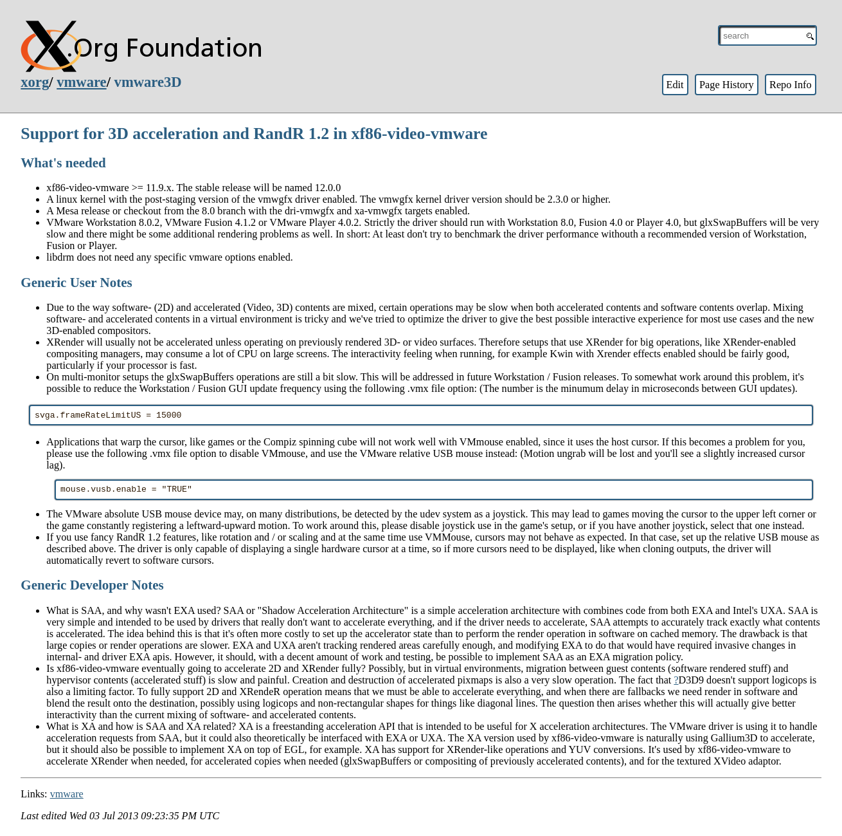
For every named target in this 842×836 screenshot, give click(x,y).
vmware (81, 82)
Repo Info (790, 85)
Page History (726, 85)
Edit (674, 85)
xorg (35, 82)
